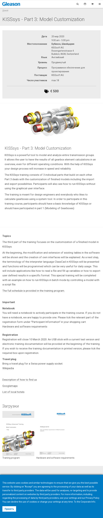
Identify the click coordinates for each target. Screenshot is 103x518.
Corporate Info (88, 501)
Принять (9, 509)
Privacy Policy (92, 498)
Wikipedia (8, 368)
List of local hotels (13, 392)
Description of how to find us (19, 379)
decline (14, 501)
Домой (5, 10)
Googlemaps (10, 385)
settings (57, 501)
